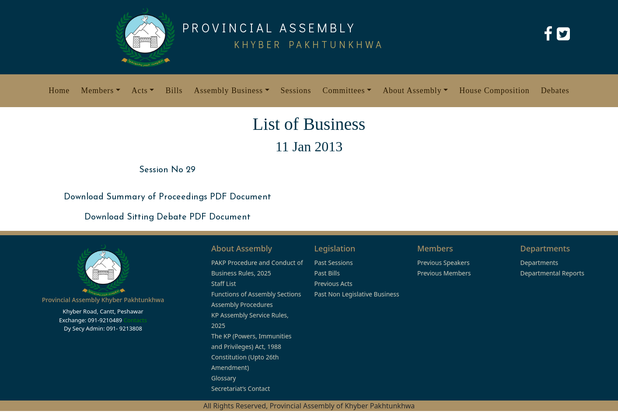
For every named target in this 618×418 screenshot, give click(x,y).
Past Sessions (333, 262)
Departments (539, 262)
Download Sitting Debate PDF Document (167, 217)
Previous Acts (333, 283)
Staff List (223, 283)
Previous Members (444, 273)
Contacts (135, 320)
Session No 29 (167, 170)
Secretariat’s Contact (240, 388)
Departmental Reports (552, 273)
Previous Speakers (443, 262)
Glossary (223, 378)
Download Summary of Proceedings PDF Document (167, 197)
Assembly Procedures (242, 304)
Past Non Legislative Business (356, 294)
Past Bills (327, 273)
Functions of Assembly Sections (256, 294)
